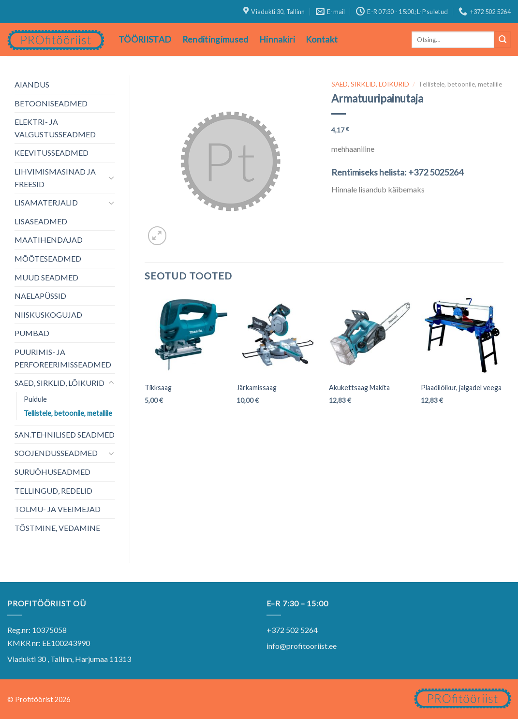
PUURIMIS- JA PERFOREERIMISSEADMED (63, 358)
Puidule (35, 399)
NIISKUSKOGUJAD (48, 314)
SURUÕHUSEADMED (52, 471)
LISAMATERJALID (46, 202)
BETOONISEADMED (51, 103)
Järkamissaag (257, 387)
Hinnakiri (277, 39)
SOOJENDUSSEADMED (56, 452)
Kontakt (322, 39)
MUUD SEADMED (46, 277)
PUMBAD (32, 332)
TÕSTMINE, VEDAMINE (57, 527)
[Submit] (502, 39)
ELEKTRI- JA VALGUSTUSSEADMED (55, 128)
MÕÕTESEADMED (48, 258)
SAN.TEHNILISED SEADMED (65, 434)
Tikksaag (158, 387)
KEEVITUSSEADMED (52, 152)
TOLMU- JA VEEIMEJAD (58, 509)
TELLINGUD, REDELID (53, 490)
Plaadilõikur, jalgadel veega (461, 387)
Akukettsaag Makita (359, 387)
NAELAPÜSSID (40, 295)
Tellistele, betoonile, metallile (68, 413)
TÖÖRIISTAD (145, 39)
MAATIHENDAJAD (49, 239)
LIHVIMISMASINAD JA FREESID (55, 178)
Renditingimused (215, 39)
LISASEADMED (41, 221)
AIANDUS (32, 84)
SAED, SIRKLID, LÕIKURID (59, 382)
